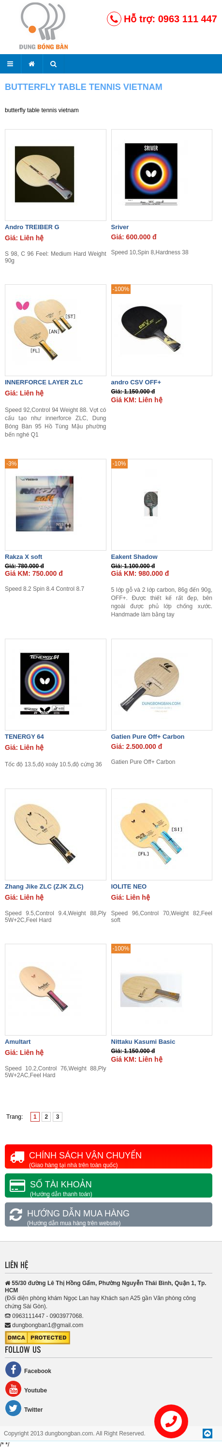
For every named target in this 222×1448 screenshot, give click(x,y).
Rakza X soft (23, 556)
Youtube (26, 1388)
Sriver (120, 227)
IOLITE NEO (129, 886)
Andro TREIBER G (32, 227)
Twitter (24, 1408)
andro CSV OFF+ (136, 382)
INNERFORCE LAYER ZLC (44, 382)
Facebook (28, 1369)
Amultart (17, 1041)
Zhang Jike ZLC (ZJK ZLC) (44, 886)
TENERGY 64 (24, 736)
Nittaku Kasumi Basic (143, 1041)
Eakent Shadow (134, 556)
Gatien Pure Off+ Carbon (148, 736)
